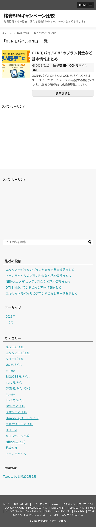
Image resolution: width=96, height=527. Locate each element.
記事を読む (62, 93)
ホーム (6, 504)
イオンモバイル (16, 412)
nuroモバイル (15, 382)
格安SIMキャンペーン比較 (29, 15)
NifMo (48, 511)
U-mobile (79, 511)
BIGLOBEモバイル (18, 376)
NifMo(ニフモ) (15, 441)
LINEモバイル (15, 400)
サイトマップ (39, 504)
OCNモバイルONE (18, 388)
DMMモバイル (15, 406)
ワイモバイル (15, 358)
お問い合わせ (21, 504)
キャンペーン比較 (18, 436)
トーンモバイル (16, 453)
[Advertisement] (33, 134)
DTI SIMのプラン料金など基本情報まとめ (34, 287)
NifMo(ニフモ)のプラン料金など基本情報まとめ (38, 281)
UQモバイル (14, 364)
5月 (11, 322)
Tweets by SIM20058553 (20, 476)
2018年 (11, 316)
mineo (10, 370)
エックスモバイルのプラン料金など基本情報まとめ (40, 269)
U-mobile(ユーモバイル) (22, 418)
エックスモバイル (18, 352)
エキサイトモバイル (19, 424)
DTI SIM (11, 430)
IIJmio (10, 394)
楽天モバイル (15, 346)
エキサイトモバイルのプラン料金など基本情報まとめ (42, 293)
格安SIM (61, 65)
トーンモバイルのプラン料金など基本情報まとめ (38, 275)
